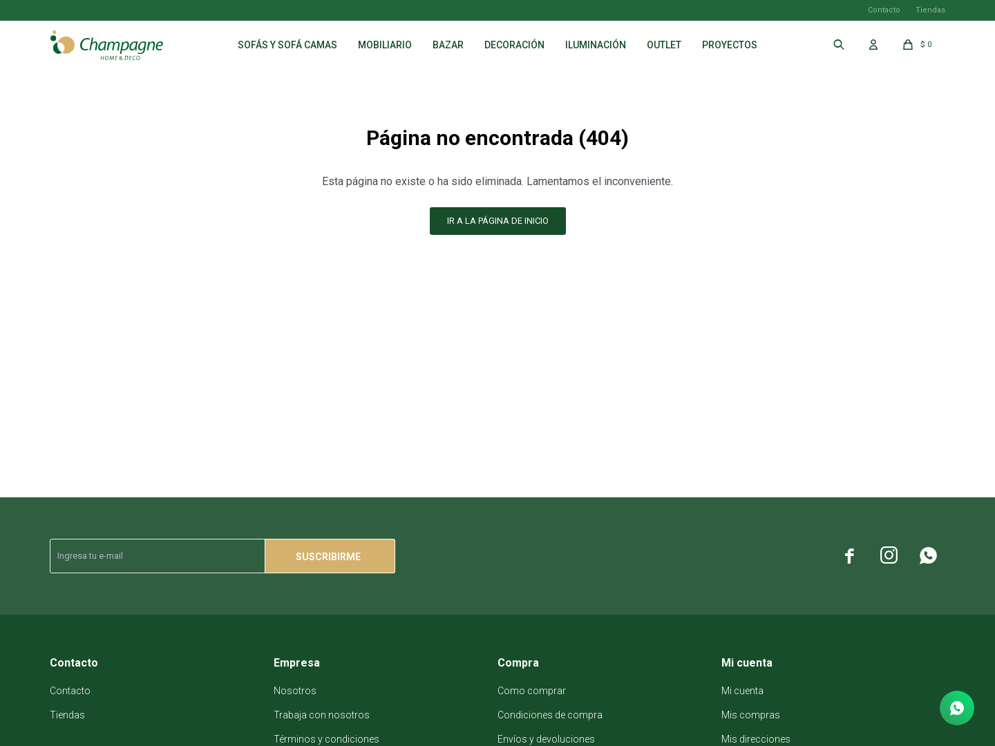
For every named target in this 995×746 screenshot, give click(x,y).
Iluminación (595, 44)
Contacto (884, 10)
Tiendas (930, 10)
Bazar (448, 44)
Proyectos (729, 44)
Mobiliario (385, 44)
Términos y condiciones (326, 739)
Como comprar (532, 690)
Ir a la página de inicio (498, 221)
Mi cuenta (742, 690)
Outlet (664, 44)
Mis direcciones (755, 739)
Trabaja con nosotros (322, 714)
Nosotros (295, 690)
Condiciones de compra (550, 714)
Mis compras (750, 714)
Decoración (514, 44)
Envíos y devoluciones (546, 739)
